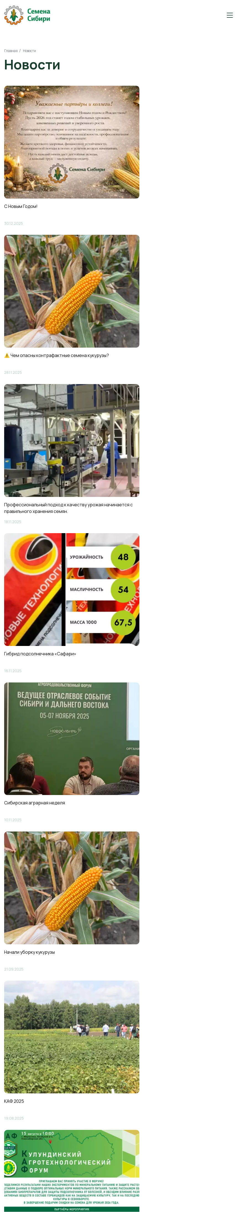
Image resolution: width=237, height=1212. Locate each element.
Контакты (16, 1080)
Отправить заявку (179, 900)
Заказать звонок (205, 1002)
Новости (15, 1068)
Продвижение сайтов (189, 1199)
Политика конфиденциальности (111, 1196)
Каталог (15, 1056)
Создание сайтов (185, 1192)
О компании (19, 1044)
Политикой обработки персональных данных (147, 916)
